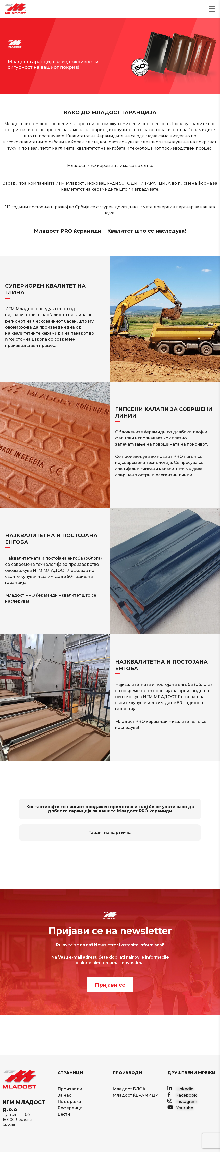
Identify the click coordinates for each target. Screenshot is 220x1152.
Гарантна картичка (110, 832)
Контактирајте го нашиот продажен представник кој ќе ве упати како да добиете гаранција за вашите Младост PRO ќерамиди (110, 808)
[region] (110, 56)
